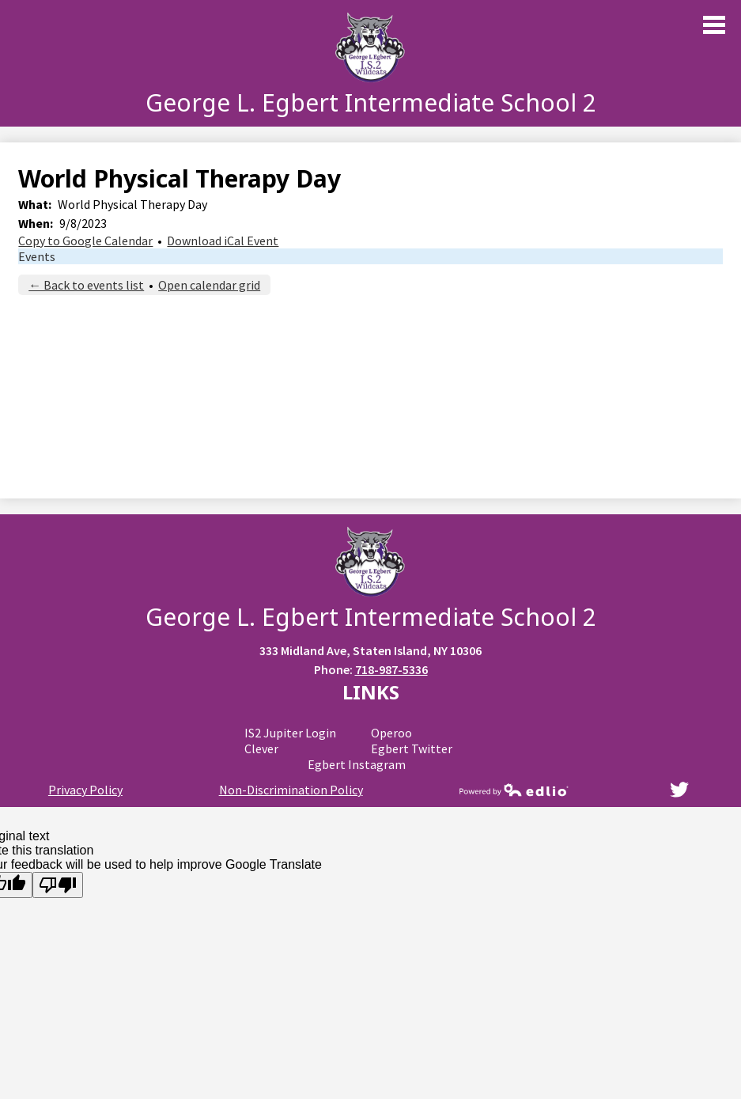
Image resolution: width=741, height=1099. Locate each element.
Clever (261, 748)
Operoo (391, 733)
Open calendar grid (209, 285)
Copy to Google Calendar (85, 240)
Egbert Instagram (357, 764)
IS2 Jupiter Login (290, 733)
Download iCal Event (222, 240)
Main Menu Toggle (714, 25)
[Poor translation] (57, 885)
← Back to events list (86, 285)
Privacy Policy (85, 790)
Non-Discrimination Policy (291, 790)
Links (370, 692)
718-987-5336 (391, 669)
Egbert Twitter (411, 748)
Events (36, 256)
